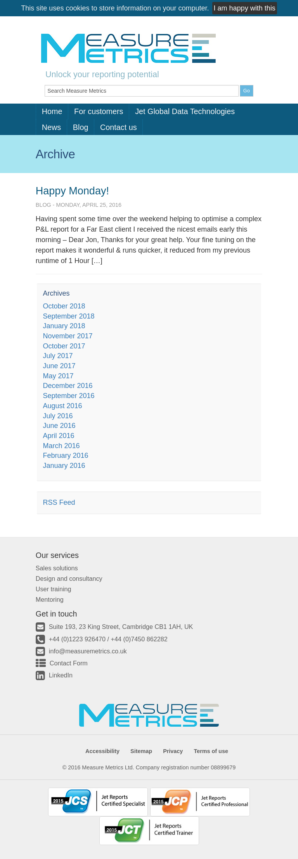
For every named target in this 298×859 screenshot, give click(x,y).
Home (52, 111)
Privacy (173, 751)
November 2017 (67, 336)
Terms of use (211, 751)
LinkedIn (61, 675)
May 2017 (58, 376)
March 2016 (61, 446)
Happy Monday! (72, 191)
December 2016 (67, 386)
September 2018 (68, 316)
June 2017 (59, 366)
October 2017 (64, 346)
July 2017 (58, 356)
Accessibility (102, 751)
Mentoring (50, 599)
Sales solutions (57, 568)
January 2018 (64, 326)
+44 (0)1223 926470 (77, 639)
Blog (80, 127)
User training (53, 588)
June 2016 (59, 426)
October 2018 (64, 306)
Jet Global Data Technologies (185, 111)
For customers (98, 111)
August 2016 (62, 406)
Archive (55, 154)
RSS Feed (59, 502)
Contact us (118, 127)
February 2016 (65, 455)
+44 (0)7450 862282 (139, 639)
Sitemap (141, 751)
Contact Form (69, 663)
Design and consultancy (69, 578)
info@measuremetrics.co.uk (88, 651)
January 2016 (64, 465)
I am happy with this (244, 8)
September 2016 (68, 396)
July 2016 (58, 416)
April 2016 (58, 436)
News (51, 127)
